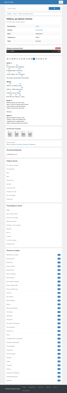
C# (22, 58)
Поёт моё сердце (11, 240)
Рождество (33, 350)
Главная (9, 13)
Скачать (58, 48)
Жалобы (48, 387)
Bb (14, 58)
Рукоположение (33, 354)
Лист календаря (11, 195)
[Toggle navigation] (61, 2)
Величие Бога (33, 270)
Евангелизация (33, 300)
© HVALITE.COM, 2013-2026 (12, 389)
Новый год (9, 199)
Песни (15, 13)
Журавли (8, 229)
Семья (33, 361)
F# (38, 58)
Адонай (8, 184)
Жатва (33, 304)
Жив (7, 173)
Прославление (33, 346)
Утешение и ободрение (28, 144)
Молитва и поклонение (33, 323)
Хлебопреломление (33, 377)
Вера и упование (11, 144)
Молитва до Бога (11, 221)
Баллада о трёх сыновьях (13, 225)
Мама (8, 210)
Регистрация (25, 390)
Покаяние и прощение (33, 342)
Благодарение (33, 259)
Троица (33, 369)
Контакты (41, 387)
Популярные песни (14, 206)
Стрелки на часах (11, 191)
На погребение (33, 327)
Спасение (19, 144)
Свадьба (33, 358)
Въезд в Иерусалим (33, 289)
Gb (41, 58)
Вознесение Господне (33, 281)
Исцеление (33, 312)
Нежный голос (10, 244)
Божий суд (33, 262)
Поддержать (32, 387)
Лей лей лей (9, 180)
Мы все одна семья (12, 214)
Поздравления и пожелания (33, 339)
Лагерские (33, 320)
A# (12, 58)
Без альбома (39, 30)
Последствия (10, 169)
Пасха (33, 335)
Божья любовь (33, 266)
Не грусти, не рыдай (12, 217)
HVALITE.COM (8, 2)
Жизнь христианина (33, 308)
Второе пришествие (33, 285)
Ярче (7, 176)
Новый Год (33, 331)
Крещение (33, 316)
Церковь (33, 380)
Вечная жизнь (33, 278)
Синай (37, 26)
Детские (33, 293)
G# (46, 58)
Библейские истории (33, 255)
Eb (31, 58)
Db (24, 58)
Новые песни (11, 161)
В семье (8, 236)
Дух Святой (33, 297)
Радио (24, 387)
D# (29, 58)
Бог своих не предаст (12, 165)
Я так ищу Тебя (10, 188)
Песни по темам (13, 250)
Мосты (8, 232)
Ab (7, 58)
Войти (55, 387)
